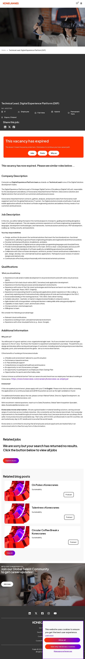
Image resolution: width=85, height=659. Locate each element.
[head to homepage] (11, 3)
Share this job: (11, 122)
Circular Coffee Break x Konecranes (45, 532)
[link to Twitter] (36, 613)
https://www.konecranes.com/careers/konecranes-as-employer (40, 379)
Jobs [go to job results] (32, 153)
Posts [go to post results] (42, 153)
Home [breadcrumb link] (4, 50)
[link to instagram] (49, 613)
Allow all (62, 640)
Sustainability (37, 489)
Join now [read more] (7, 584)
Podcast (69, 495)
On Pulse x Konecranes (45, 484)
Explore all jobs (11, 461)
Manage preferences (63, 651)
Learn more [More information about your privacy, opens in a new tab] (49, 635)
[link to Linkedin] (30, 613)
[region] (63, 640)
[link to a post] (17, 491)
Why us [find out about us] (54, 153)
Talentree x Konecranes (45, 507)
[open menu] (81, 3)
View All (10, 553)
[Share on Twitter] (9, 127)
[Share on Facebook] (14, 127)
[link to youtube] (55, 613)
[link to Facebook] (42, 613)
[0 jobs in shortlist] (77, 3)
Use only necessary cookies (63, 647)
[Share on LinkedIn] (5, 127)
